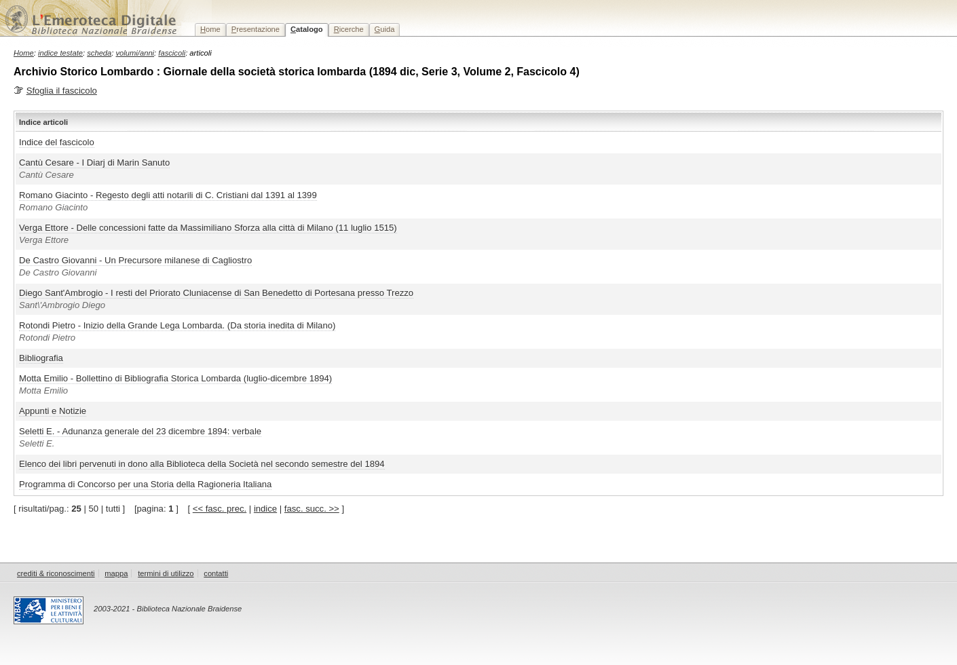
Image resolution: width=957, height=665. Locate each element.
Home (24, 53)
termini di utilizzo (165, 573)
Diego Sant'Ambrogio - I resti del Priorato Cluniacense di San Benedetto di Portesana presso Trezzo (216, 293)
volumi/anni (135, 53)
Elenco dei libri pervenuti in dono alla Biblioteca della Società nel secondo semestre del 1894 (202, 464)
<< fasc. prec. (219, 509)
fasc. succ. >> (311, 509)
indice (265, 509)
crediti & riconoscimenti (56, 573)
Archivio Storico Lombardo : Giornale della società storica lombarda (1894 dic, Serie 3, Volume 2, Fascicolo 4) (297, 71)
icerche (349, 29)
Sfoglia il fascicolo (61, 91)
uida (385, 29)
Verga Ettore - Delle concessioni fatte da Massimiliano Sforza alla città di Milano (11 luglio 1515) (208, 228)
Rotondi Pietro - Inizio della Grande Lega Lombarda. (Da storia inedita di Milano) (177, 325)
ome (210, 29)
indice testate (60, 53)
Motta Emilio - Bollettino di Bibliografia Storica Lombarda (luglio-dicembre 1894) (175, 378)
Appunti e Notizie (52, 411)
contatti (216, 573)
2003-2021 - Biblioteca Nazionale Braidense (168, 609)
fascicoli (171, 53)
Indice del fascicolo (56, 142)
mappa (116, 573)
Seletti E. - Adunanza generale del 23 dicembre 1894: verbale (140, 431)
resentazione (255, 29)
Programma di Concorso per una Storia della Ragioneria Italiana (145, 484)
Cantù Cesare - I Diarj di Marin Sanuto (94, 162)
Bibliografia (41, 358)
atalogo (306, 29)
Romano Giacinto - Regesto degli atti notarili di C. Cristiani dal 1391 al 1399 (168, 195)
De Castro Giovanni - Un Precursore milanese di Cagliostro (135, 260)
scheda (99, 53)
